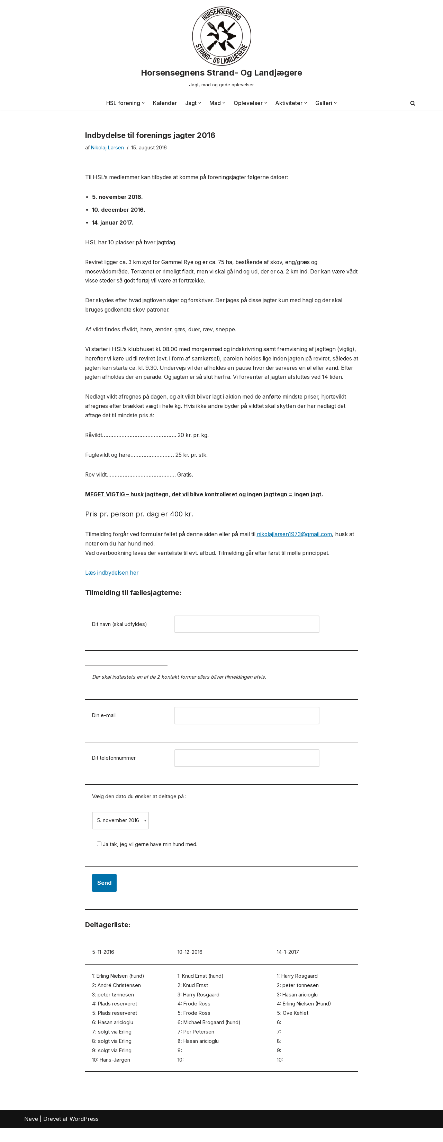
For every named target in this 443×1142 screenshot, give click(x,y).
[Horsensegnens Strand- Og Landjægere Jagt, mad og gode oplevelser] (221, 47)
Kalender (165, 102)
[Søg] (412, 103)
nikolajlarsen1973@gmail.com (301, 546)
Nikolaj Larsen (107, 148)
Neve (31, 1133)
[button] (143, 103)
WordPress (84, 1133)
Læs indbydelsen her (112, 585)
